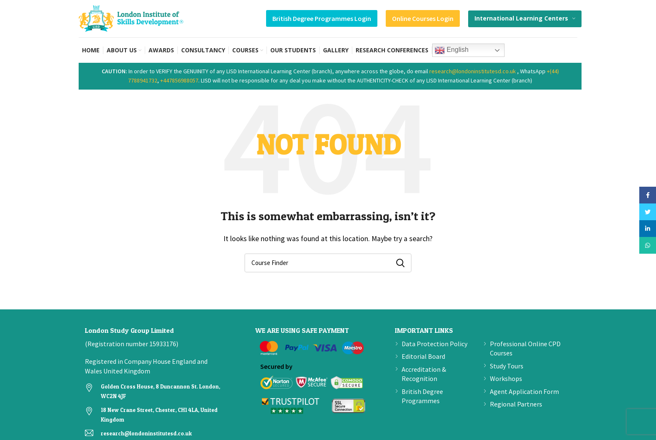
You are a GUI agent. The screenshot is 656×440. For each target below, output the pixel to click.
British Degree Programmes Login (321, 18)
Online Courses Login (423, 18)
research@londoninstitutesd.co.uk (472, 71)
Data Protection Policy (434, 344)
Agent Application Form (524, 391)
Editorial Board (423, 356)
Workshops (506, 378)
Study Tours (506, 366)
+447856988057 (179, 80)
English (452, 50)
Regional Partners (516, 404)
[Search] (328, 263)
